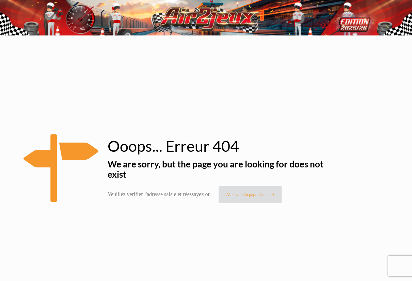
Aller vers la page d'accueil (250, 194)
